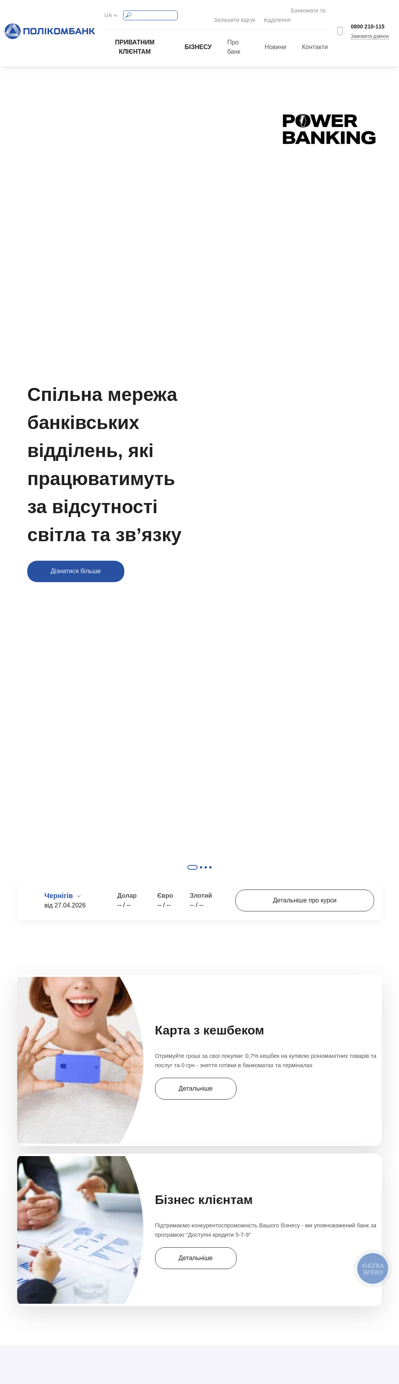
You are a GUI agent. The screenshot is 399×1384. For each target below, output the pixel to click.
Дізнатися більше (76, 562)
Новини (275, 38)
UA (108, 11)
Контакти (315, 38)
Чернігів (59, 887)
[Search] (150, 11)
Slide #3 (206, 859)
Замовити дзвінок (370, 31)
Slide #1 (192, 858)
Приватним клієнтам (134, 38)
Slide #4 (210, 859)
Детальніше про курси (305, 891)
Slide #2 (201, 859)
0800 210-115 (367, 22)
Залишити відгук (228, 11)
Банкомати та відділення (296, 11)
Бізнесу (198, 38)
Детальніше (193, 1075)
